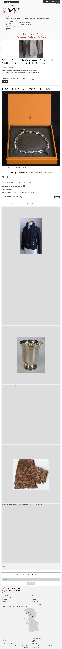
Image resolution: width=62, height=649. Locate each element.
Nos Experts (9, 25)
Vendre (26, 18)
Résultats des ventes (25, 24)
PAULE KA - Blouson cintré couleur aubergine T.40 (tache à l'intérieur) (21, 266)
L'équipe (8, 23)
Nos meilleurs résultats (25, 22)
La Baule (12, 21)
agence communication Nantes (31, 647)
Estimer (19, 18)
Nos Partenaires (10, 26)
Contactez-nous (10, 29)
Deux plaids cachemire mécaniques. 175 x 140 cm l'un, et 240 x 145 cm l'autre (22, 504)
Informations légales (31, 646)
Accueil (5, 638)
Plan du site (41, 646)
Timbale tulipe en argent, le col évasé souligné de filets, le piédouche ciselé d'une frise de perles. (28, 385)
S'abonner (31, 583)
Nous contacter (51, 1)
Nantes (12, 20)
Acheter (32, 18)
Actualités (9, 28)
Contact (12, 2)
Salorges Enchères (37, 638)
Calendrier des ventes (43, 18)
